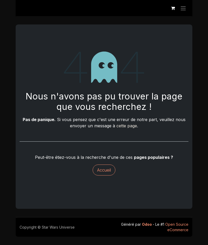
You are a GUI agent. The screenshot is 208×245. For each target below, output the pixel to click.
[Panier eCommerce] (173, 8)
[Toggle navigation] (183, 8)
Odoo (147, 224)
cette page (126, 125)
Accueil (104, 170)
